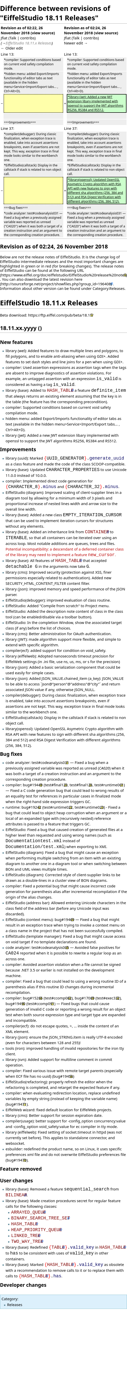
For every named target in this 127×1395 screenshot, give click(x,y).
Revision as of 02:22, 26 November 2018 (22, 30)
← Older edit (12, 48)
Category (9, 1298)
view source (43, 32)
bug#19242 (31, 807)
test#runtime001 (109, 784)
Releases (14, 1304)
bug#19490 (15, 1003)
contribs (27, 37)
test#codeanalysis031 (50, 762)
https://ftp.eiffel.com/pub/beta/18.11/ (61, 315)
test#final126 (81, 784)
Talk (13, 37)
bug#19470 (16, 1160)
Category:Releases (108, 288)
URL (80, 270)
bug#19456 (63, 1076)
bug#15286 (33, 997)
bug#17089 (84, 997)
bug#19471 (16, 1104)
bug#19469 (64, 919)
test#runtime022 (58, 807)
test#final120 (56, 784)
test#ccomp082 (58, 997)
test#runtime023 (89, 807)
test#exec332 (108, 997)
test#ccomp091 (41, 1003)
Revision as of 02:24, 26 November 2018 (85, 30)
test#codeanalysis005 (50, 947)
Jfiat (4, 37)
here (78, 279)
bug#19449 (33, 784)
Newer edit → (76, 42)
